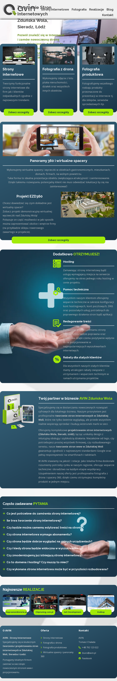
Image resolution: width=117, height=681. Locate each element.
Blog (109, 9)
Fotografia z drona (51, 642)
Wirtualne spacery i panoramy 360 (57, 654)
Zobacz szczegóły (58, 240)
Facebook (85, 658)
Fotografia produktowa (54, 647)
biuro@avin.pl (87, 652)
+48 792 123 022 (88, 647)
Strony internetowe (55, 9)
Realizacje (96, 9)
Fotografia (79, 9)
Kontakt (107, 15)
